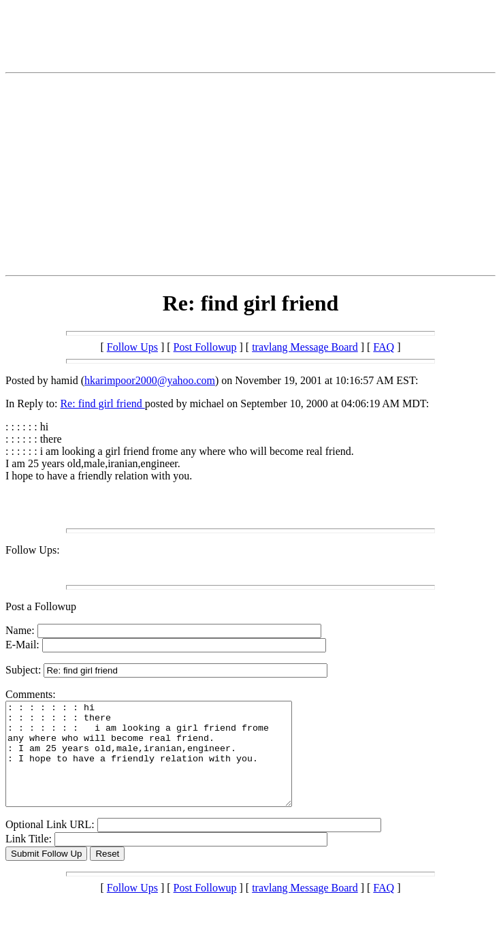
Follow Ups (132, 347)
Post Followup (205, 347)
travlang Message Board (305, 347)
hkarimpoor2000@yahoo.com (149, 380)
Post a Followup (40, 606)
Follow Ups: (32, 550)
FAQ (383, 347)
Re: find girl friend (102, 403)
